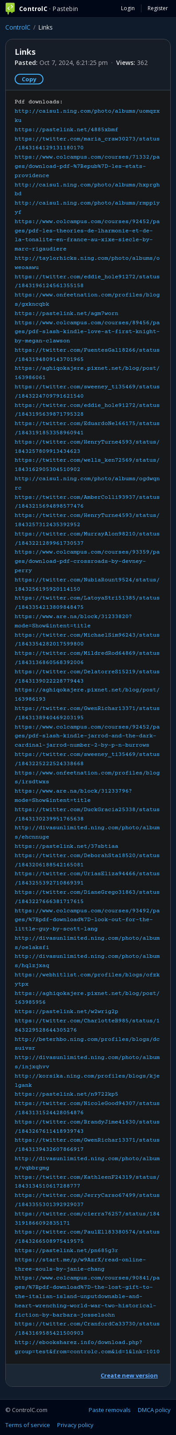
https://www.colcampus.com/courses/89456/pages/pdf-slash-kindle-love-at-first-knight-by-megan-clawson (87, 332)
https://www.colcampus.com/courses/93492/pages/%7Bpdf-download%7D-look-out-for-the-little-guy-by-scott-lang (87, 920)
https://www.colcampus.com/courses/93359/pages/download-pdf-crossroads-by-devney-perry (87, 561)
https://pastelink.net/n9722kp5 (66, 1094)
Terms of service (27, 1425)
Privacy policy (75, 1425)
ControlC (18, 27)
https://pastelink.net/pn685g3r (66, 1251)
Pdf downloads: (87, 727)
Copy (29, 79)
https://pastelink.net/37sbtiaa (66, 846)
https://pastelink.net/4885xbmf (66, 130)
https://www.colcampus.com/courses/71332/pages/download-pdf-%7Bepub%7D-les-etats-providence (87, 166)
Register (158, 8)
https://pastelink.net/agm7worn (66, 314)
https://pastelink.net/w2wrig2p (66, 1012)
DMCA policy (154, 1410)
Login (128, 8)
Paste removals (110, 1410)
